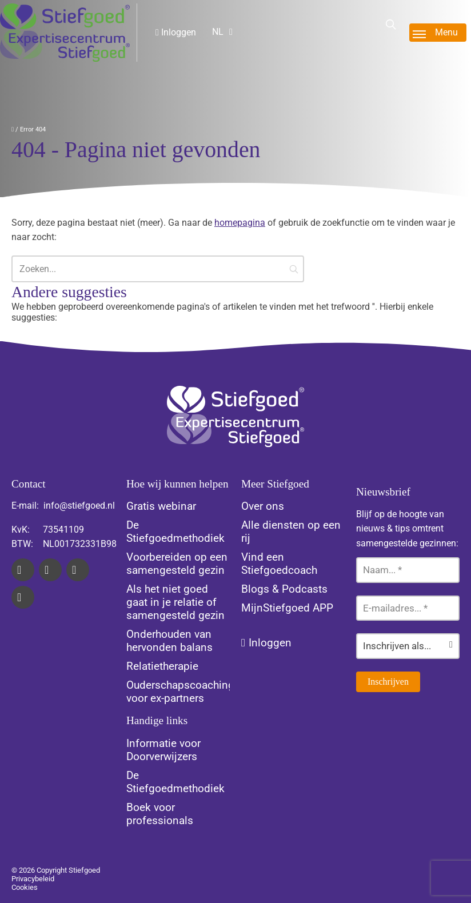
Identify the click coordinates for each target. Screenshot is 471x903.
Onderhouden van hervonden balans (169, 641)
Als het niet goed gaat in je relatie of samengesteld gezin (175, 602)
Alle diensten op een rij (291, 531)
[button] (294, 268)
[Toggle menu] (437, 32)
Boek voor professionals (159, 814)
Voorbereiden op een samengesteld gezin (176, 563)
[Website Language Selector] (231, 31)
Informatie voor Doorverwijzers (163, 750)
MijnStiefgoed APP (287, 607)
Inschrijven (388, 681)
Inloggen (175, 32)
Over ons (262, 506)
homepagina (239, 222)
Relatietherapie (162, 666)
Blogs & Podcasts (284, 589)
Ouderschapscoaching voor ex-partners (180, 691)
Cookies (24, 887)
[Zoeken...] (157, 268)
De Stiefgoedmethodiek (175, 531)
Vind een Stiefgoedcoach (279, 563)
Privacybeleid (32, 878)
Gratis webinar (161, 506)
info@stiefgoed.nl (79, 505)
